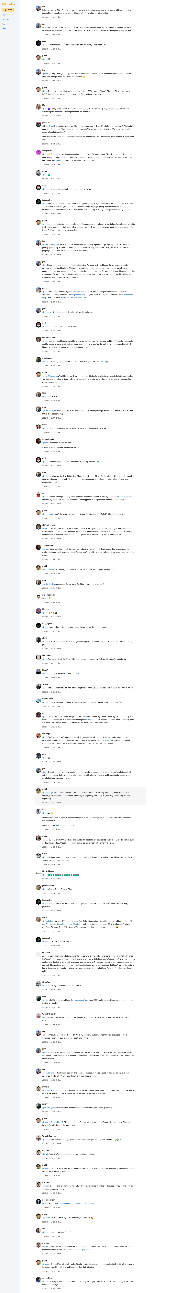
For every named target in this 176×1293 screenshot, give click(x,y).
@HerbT (53, 1052)
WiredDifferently (57, 1014)
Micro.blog (10, 4)
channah (54, 952)
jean (52, 6)
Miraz (52, 105)
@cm (52, 265)
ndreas (53, 171)
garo (52, 754)
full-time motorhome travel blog (81, 298)
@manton (103, 1076)
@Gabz (53, 1282)
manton (53, 1087)
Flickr (85, 362)
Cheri (52, 425)
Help (4, 29)
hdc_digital (55, 624)
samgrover (54, 151)
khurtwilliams (56, 871)
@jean (52, 27)
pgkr (52, 713)
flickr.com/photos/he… (87, 1000)
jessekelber (55, 200)
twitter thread (68, 160)
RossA (53, 670)
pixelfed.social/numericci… (71, 1203)
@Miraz (53, 941)
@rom (52, 529)
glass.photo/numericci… (93, 1203)
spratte (53, 684)
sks (51, 1229)
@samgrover (55, 312)
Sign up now (7, 10)
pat (51, 493)
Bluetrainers (55, 699)
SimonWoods (56, 439)
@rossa (84, 673)
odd (51, 186)
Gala (110, 362)
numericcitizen (56, 1200)
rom (52, 393)
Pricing (5, 24)
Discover (5, 19)
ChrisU (53, 854)
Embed (66, 17)
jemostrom (54, 123)
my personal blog (86, 295)
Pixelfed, (98, 720)
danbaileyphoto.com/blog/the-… (77, 924)
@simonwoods (56, 514)
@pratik (53, 74)
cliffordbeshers (56, 337)
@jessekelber (55, 921)
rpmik (52, 836)
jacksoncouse (56, 886)
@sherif (121, 642)
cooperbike (55, 1278)
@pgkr (52, 772)
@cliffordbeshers (57, 411)
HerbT (52, 996)
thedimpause (55, 358)
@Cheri (53, 462)
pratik (52, 56)
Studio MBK (112, 740)
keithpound (55, 656)
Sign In (5, 15)
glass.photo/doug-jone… (74, 825)
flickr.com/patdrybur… (133, 497)
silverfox (54, 982)
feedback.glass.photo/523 (92, 1250)
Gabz (52, 41)
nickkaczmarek (56, 595)
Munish (53, 609)
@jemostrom (55, 224)
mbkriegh (54, 734)
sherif (52, 638)
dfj (51, 810)
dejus (52, 288)
